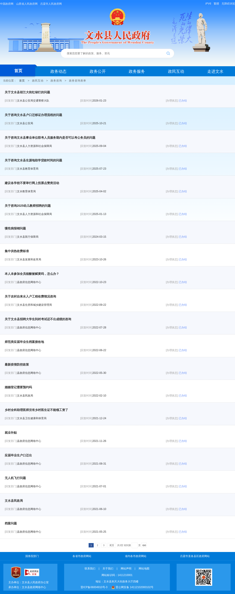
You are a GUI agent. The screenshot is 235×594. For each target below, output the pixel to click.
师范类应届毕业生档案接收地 (24, 342)
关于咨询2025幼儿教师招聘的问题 (28, 205)
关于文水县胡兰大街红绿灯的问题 (27, 92)
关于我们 (108, 568)
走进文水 (215, 71)
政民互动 (176, 71)
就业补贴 (11, 432)
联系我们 (90, 568)
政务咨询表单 (77, 80)
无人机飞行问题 (15, 478)
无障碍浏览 (228, 3)
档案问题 (11, 523)
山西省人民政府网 (27, 3)
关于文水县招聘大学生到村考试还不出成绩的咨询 (38, 319)
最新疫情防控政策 (17, 364)
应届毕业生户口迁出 (18, 455)
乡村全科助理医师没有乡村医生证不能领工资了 (36, 410)
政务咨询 (56, 80)
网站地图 (144, 568)
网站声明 (126, 568)
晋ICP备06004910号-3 (94, 587)
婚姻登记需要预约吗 (18, 387)
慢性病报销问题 (15, 228)
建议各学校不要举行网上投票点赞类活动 (32, 183)
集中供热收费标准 (17, 251)
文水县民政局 (14, 500)
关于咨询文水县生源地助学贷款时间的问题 (33, 160)
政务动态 (58, 71)
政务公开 (98, 71)
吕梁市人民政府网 (51, 3)
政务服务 (137, 71)
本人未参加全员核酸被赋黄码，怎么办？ (32, 273)
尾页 (111, 545)
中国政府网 (6, 3)
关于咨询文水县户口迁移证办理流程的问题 (33, 115)
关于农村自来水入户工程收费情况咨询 (30, 296)
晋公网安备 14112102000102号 (134, 587)
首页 (18, 70)
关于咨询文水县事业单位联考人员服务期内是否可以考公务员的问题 (50, 137)
